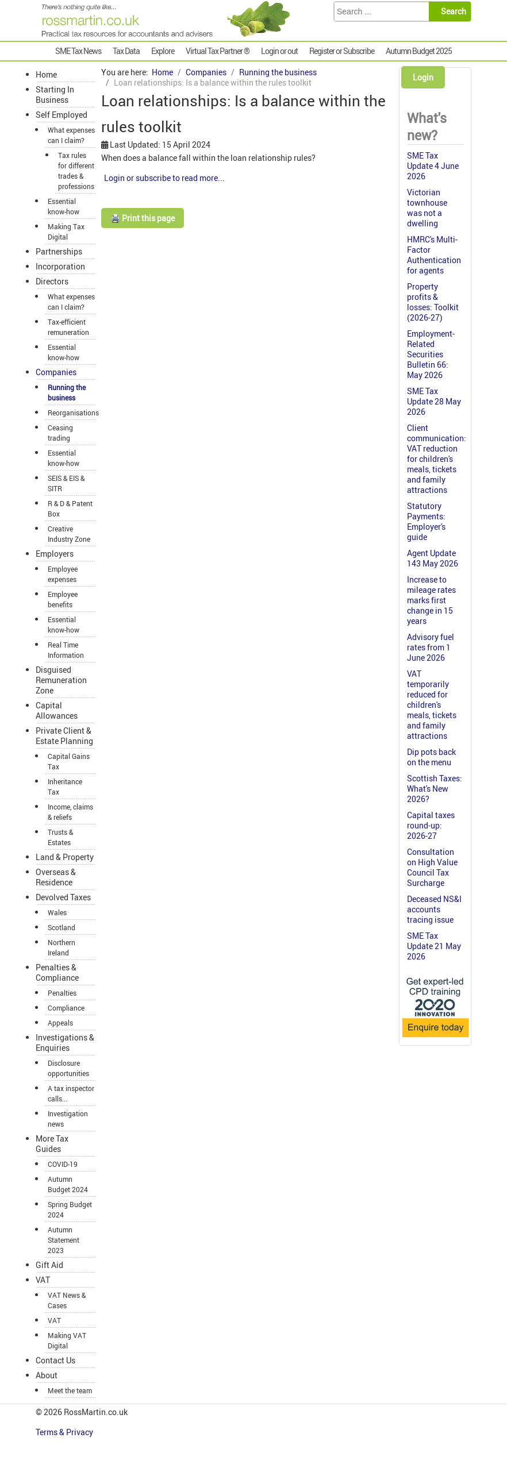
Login (423, 77)
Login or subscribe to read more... (164, 177)
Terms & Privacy (65, 1432)
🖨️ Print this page (142, 218)
